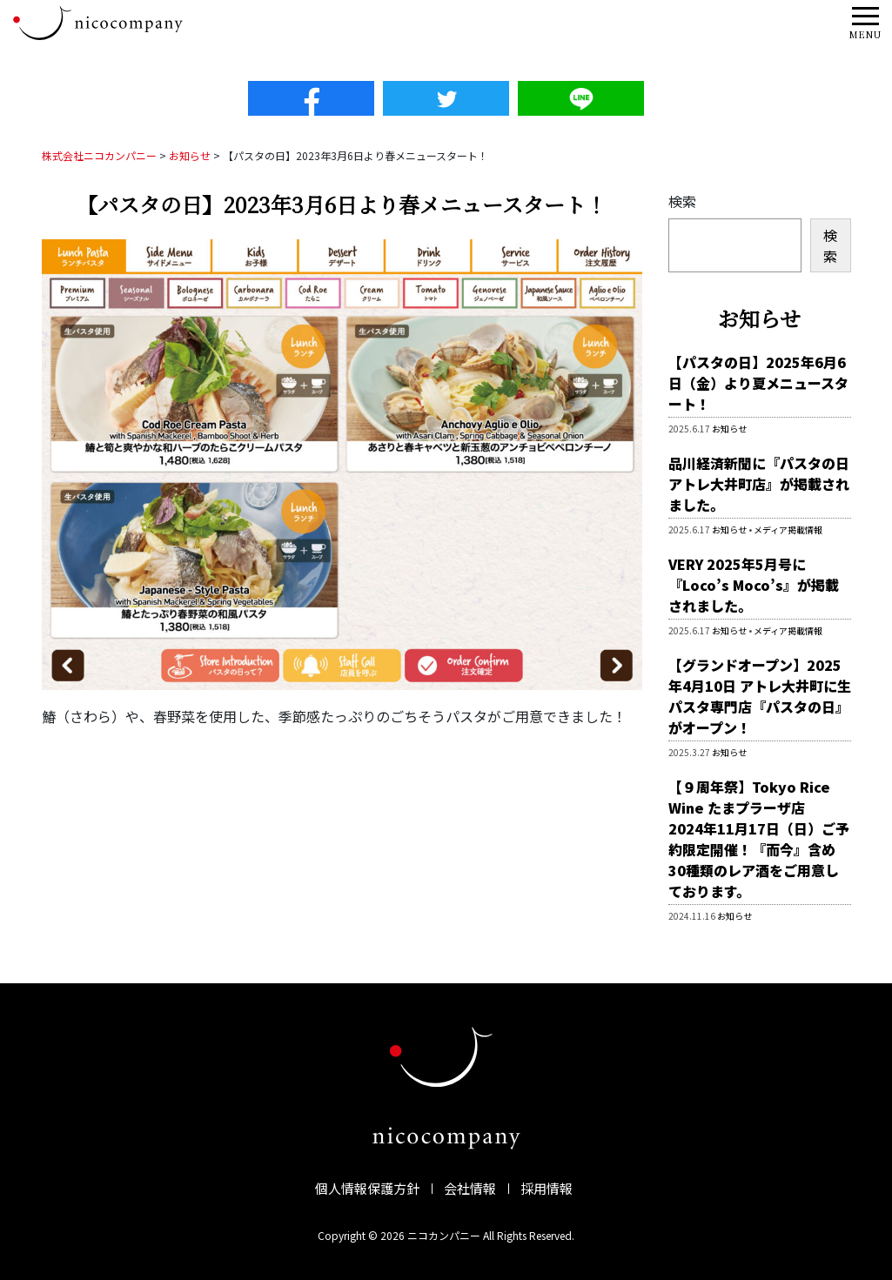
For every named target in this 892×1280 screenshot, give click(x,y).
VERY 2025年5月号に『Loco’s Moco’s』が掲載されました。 (753, 584)
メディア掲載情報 (788, 529)
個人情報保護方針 (367, 1188)
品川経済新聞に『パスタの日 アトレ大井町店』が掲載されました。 (758, 483)
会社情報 (470, 1188)
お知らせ (729, 428)
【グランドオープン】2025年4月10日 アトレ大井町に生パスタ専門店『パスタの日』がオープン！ (759, 696)
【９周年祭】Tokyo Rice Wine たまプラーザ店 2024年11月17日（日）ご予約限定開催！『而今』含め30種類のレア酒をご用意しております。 (758, 838)
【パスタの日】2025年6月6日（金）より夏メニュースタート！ (758, 383)
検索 (682, 201)
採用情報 (546, 1188)
